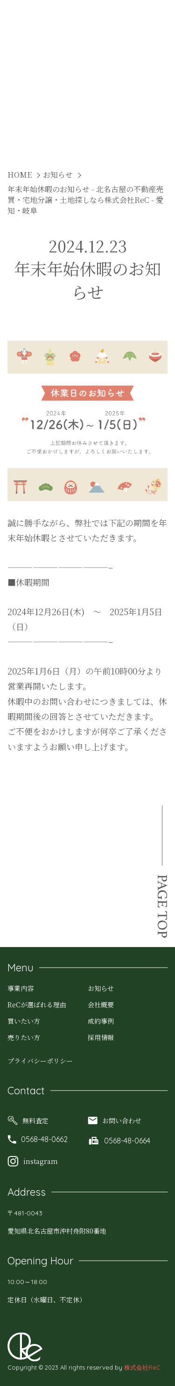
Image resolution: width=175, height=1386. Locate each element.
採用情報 (101, 1037)
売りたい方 (23, 1037)
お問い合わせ (114, 1120)
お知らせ (58, 174)
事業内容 (20, 988)
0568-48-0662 (37, 1139)
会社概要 (101, 1004)
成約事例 (101, 1021)
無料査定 (28, 1120)
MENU (153, 19)
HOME (19, 174)
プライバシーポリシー (40, 1060)
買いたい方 (23, 1021)
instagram (32, 1161)
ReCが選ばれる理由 (36, 1004)
